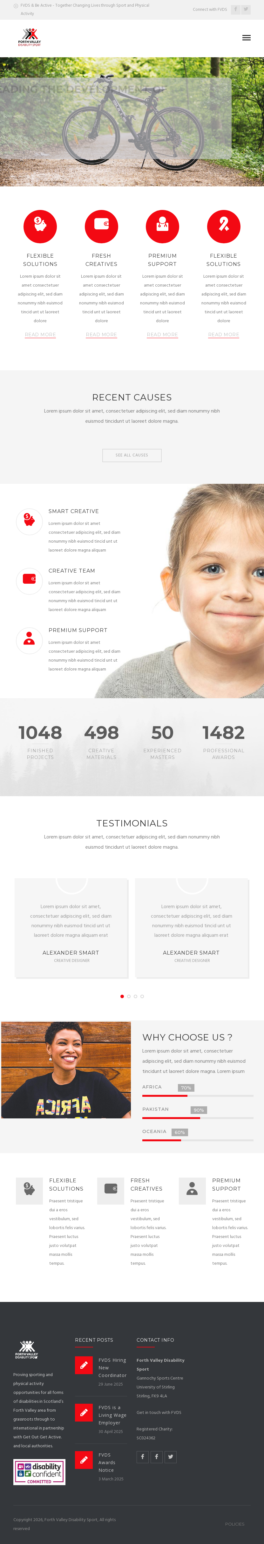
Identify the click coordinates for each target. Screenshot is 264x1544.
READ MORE (40, 334)
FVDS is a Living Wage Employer (112, 1415)
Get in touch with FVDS (159, 1412)
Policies (235, 1524)
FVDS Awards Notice (107, 1462)
